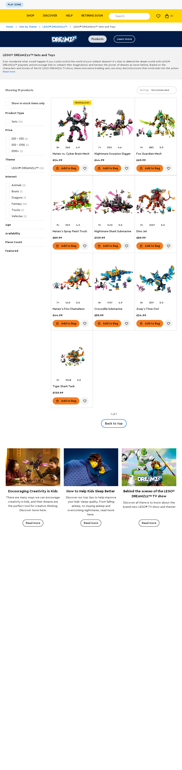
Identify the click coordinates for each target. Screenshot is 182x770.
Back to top (114, 423)
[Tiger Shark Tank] (72, 357)
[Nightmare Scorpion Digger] (113, 124)
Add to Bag (68, 168)
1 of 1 (114, 414)
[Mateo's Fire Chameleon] (72, 279)
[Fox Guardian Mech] (155, 124)
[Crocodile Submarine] (113, 279)
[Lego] (10, 16)
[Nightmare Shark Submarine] (113, 202)
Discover (50, 15)
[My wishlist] (158, 15)
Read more (9, 71)
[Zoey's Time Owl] (155, 279)
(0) (168, 15)
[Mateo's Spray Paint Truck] (72, 202)
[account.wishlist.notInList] (85, 168)
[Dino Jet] (155, 202)
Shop (30, 15)
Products (97, 39)
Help (69, 15)
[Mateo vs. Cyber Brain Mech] (72, 124)
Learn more (124, 39)
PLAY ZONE (14, 4)
